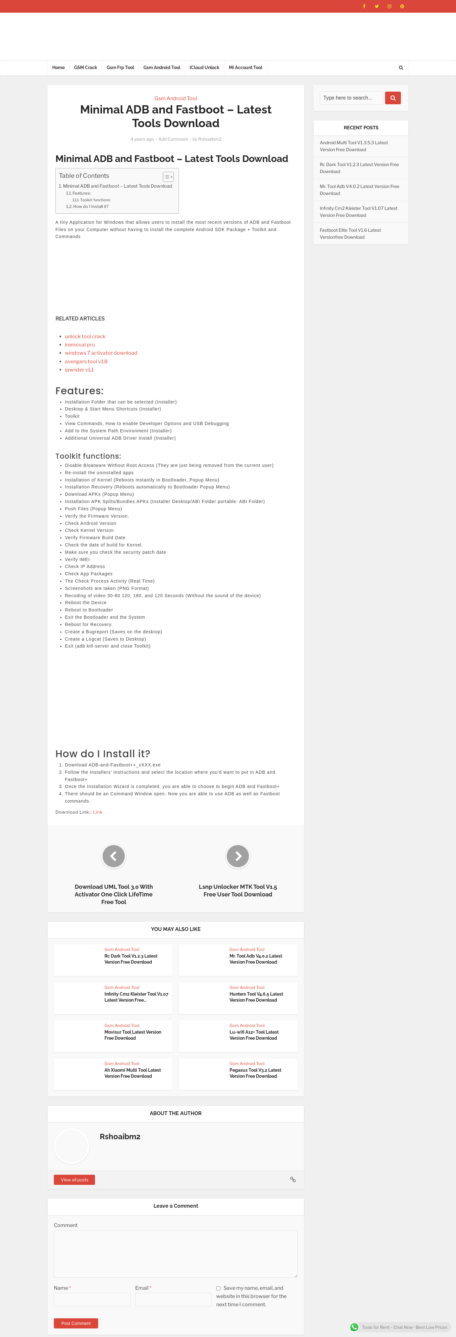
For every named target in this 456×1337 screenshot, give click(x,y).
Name (62, 1288)
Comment (66, 1225)
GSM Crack (85, 67)
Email (143, 1288)
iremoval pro (80, 345)
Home (58, 67)
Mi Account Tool (245, 67)
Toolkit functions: (95, 200)
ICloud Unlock (204, 67)
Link (98, 812)
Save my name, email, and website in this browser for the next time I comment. (251, 1296)
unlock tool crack (85, 336)
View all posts (74, 1179)
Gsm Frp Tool (120, 67)
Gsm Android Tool (161, 67)
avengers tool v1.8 (86, 361)
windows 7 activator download (101, 353)
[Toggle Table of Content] (165, 176)
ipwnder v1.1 (79, 370)
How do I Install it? (91, 206)
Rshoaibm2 (209, 139)
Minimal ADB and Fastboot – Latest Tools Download (117, 186)
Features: (82, 193)
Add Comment (173, 139)
